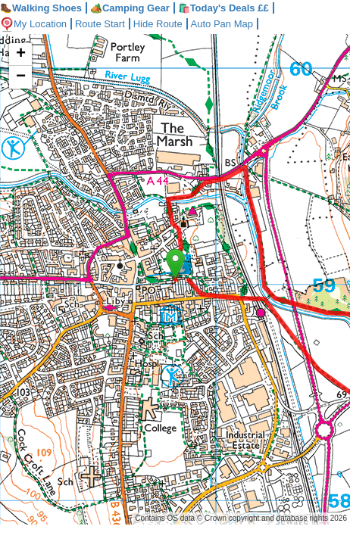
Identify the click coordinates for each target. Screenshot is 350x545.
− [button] (21, 77)
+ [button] (21, 54)
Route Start (106, 24)
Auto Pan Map (234, 24)
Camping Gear (130, 8)
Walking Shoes (41, 8)
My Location (35, 24)
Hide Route (167, 24)
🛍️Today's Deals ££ (223, 8)
